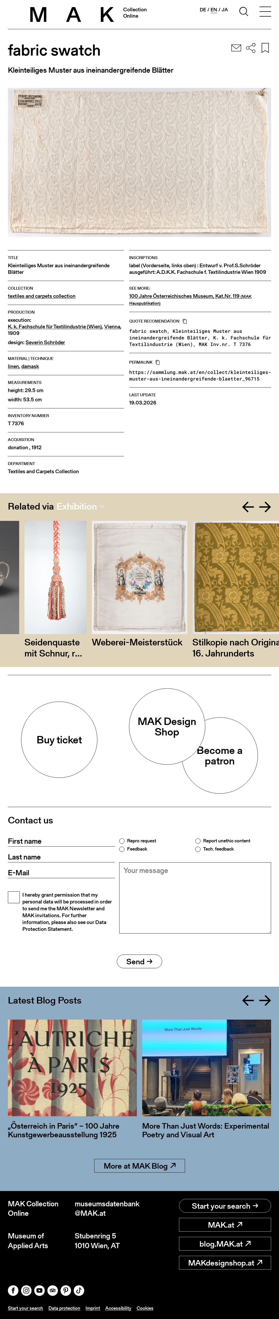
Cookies (145, 1308)
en (214, 10)
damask (30, 366)
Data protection (64, 1308)
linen (13, 366)
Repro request (141, 840)
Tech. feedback (218, 849)
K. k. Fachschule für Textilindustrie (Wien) (55, 326)
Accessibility (118, 1308)
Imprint (93, 1308)
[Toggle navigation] (265, 12)
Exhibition (77, 506)
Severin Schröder (45, 342)
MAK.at (225, 1224)
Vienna (112, 326)
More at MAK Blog (140, 1165)
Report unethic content (226, 840)
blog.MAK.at (225, 1243)
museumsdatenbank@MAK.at (107, 1208)
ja (225, 10)
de (203, 10)
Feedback (137, 849)
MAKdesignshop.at (225, 1262)
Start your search (225, 1205)
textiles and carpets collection (42, 296)
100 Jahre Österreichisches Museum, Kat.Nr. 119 (190, 299)
